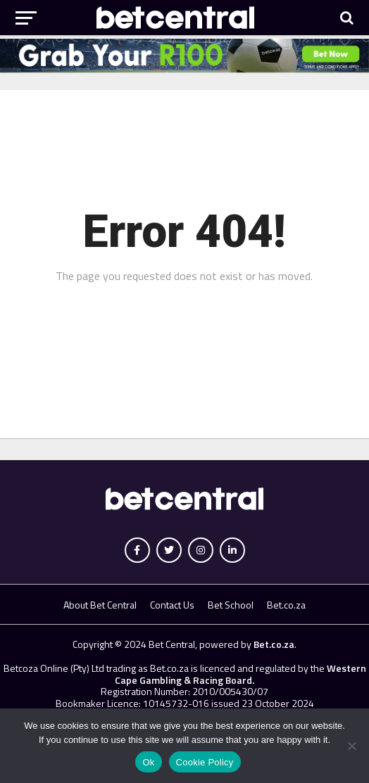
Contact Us (172, 604)
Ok (148, 762)
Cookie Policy (205, 762)
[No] (351, 746)
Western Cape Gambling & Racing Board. (240, 674)
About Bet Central (100, 604)
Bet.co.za (286, 604)
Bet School (231, 604)
